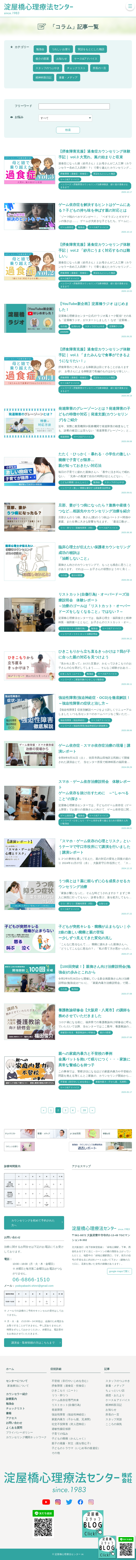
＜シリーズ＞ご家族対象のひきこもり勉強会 (82, 679)
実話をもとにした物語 (91, 49)
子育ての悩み (60, 1433)
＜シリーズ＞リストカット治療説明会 (78, 634)
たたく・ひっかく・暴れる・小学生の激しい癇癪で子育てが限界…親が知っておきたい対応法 (94, 460)
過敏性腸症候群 (61, 1429)
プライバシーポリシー (19, 1432)
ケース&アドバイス (85, 58)
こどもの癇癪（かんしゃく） (74, 482)
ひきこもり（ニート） (71, 674)
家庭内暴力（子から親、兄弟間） (112, 1082)
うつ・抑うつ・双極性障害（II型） (77, 528)
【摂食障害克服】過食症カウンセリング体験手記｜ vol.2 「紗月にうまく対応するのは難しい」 (94, 250)
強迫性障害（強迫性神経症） (69, 1414)
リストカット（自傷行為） (73, 628)
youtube (64, 332)
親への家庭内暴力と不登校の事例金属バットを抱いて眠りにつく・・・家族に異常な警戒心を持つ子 (94, 1059)
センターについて (17, 1381)
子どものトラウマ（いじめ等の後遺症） (76, 1448)
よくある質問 (14, 1427)
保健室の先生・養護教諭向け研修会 (77, 1032)
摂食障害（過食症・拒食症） (74, 174)
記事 (107, 1368)
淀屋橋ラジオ (115, 326)
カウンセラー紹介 (17, 1394)
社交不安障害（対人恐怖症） (69, 1424)
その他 (63, 326)
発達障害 (64, 437)
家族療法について (18, 1385)
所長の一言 (99, 68)
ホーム (10, 1368)
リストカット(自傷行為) (66, 1405)
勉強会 (40, 49)
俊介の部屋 (42, 58)
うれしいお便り (61, 49)
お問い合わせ (14, 1422)
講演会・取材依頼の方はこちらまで (33, 1342)
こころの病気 (114, 1424)
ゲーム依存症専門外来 (65, 1400)
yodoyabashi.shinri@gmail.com (34, 1285)
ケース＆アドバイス (118, 1400)
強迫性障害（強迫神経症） (73, 720)
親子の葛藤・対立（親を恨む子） (72, 1443)
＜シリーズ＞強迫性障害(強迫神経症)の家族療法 (84, 726)
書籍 (9, 1413)
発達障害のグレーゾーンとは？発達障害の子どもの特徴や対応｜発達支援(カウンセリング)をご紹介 (94, 414)
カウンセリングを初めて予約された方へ (33, 1223)
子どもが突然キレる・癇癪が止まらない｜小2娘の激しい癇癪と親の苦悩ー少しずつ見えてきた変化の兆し (94, 932)
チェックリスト (76, 68)
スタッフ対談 (114, 1419)
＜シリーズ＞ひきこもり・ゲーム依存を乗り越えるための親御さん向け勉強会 (94, 822)
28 (84, 1110)
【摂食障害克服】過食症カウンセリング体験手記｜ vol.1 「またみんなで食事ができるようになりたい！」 (94, 355)
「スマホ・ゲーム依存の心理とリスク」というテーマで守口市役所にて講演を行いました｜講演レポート (94, 847)
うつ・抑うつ (60, 1395)
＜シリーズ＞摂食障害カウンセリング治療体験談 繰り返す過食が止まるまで (94, 186)
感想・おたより (115, 1395)
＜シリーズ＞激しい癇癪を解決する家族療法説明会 (85, 488)
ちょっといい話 (115, 1390)
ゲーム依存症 (66, 227)
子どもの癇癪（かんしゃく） (69, 1438)
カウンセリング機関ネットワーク (26, 1437)
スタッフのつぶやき (48, 68)
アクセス (11, 1418)
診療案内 (11, 1398)
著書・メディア (68, 77)
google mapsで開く (119, 1271)
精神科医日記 (44, 77)
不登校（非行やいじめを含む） (75, 1082)
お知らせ (61, 58)
